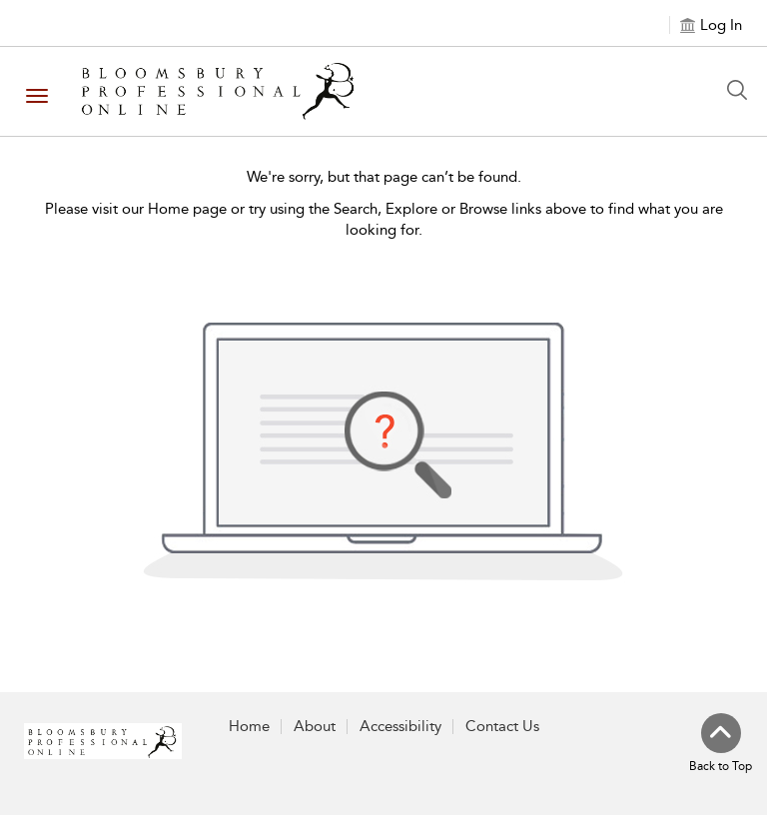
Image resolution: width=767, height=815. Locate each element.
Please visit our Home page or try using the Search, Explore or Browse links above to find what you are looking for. (384, 219)
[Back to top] (720, 744)
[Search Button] (742, 90)
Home (249, 726)
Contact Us (502, 726)
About (315, 726)
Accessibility (400, 726)
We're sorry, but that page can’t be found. (384, 177)
